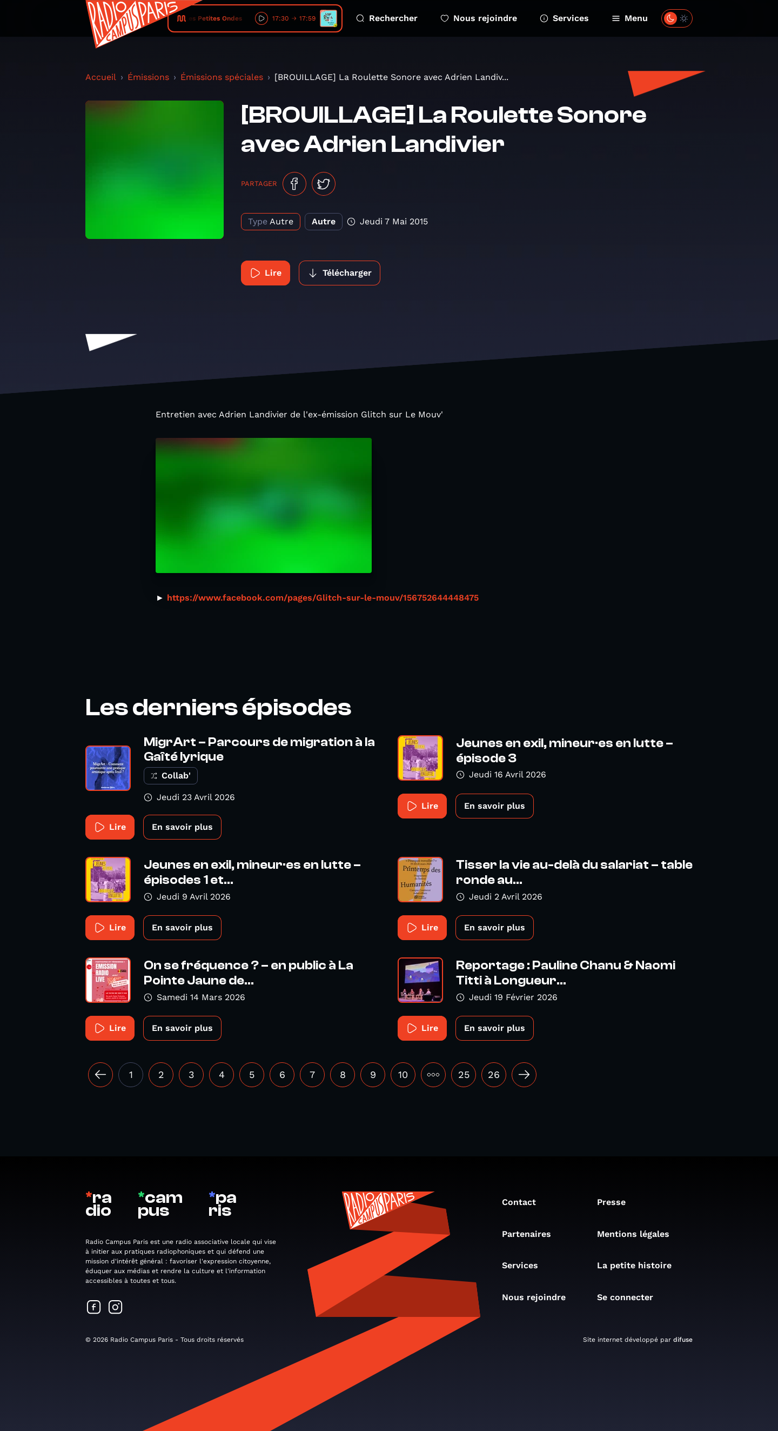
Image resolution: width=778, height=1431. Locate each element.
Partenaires (532, 1234)
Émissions (148, 77)
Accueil (100, 77)
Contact (524, 1202)
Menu (630, 18)
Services (564, 18)
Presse (616, 1202)
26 (494, 1074)
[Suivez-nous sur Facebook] (94, 1308)
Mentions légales (638, 1234)
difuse (683, 1339)
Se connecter (630, 1297)
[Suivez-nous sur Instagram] (115, 1308)
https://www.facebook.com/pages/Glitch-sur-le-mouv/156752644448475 (323, 598)
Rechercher (387, 18)
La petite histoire (639, 1265)
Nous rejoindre (478, 18)
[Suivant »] (524, 1075)
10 (403, 1074)
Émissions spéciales (221, 77)
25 (464, 1074)
